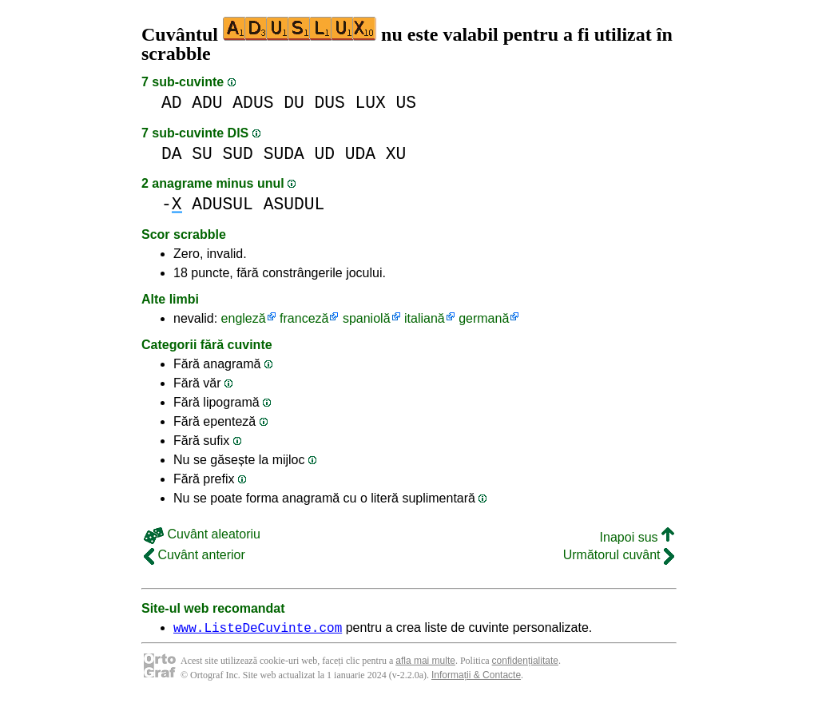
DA (171, 153)
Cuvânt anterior (194, 555)
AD (171, 102)
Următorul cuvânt (618, 555)
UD (324, 153)
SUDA (284, 153)
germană (484, 318)
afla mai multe (425, 663)
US (406, 102)
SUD (238, 153)
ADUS (252, 102)
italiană (424, 318)
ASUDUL (294, 204)
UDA (360, 153)
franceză (304, 318)
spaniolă (367, 318)
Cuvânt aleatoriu (202, 534)
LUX (370, 102)
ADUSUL (222, 204)
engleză (243, 318)
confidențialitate (525, 663)
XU (396, 153)
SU (202, 153)
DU (294, 102)
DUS (329, 102)
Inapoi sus (637, 537)
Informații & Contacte (476, 677)
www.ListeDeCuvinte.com (257, 629)
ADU (207, 102)
